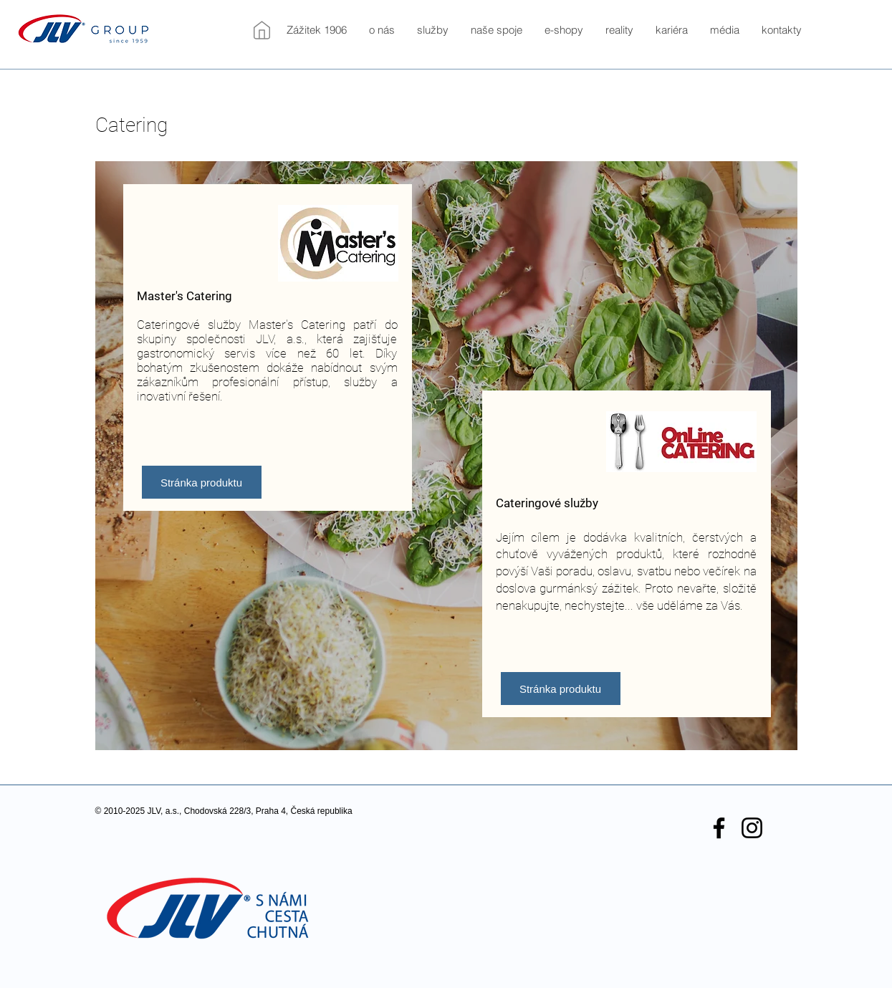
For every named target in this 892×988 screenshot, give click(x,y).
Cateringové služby (547, 503)
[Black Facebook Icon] (719, 828)
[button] (382, 30)
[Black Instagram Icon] (752, 828)
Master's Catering (184, 296)
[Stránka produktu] (202, 482)
